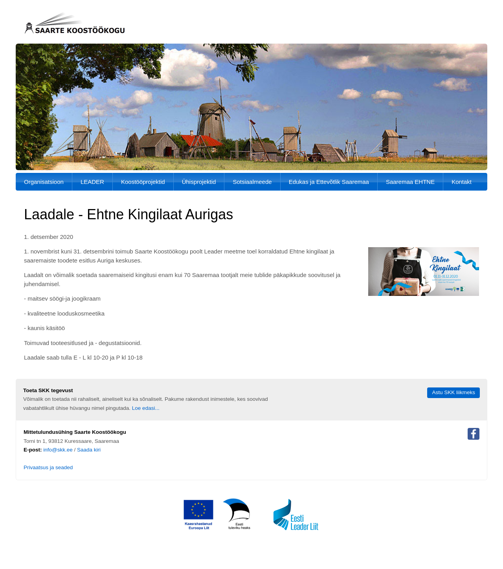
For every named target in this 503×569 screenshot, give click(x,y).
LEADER (92, 181)
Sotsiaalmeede (252, 181)
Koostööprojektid (143, 181)
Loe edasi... (146, 408)
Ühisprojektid (199, 181)
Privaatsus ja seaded (48, 467)
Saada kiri (89, 450)
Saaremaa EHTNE (410, 181)
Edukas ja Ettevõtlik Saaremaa (329, 181)
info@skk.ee (58, 450)
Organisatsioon (44, 181)
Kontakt (462, 181)
